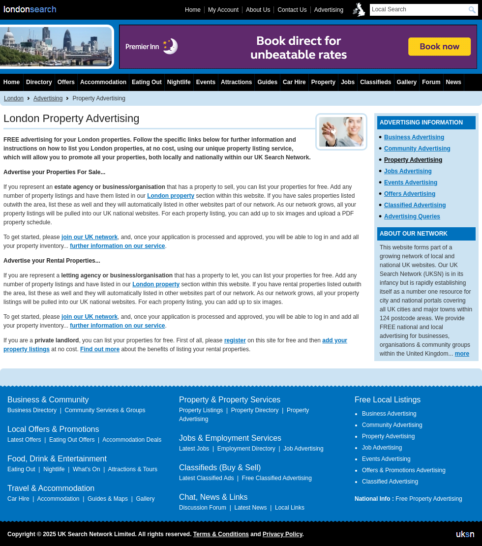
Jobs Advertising (408, 171)
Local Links (289, 507)
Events (205, 82)
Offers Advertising (409, 193)
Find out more (100, 349)
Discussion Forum (202, 507)
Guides (267, 82)
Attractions (236, 82)
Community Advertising (417, 148)
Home (11, 82)
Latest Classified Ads (206, 478)
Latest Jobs (194, 448)
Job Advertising (303, 448)
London (14, 98)
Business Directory (32, 410)
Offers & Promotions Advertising (404, 470)
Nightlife (179, 82)
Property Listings (201, 410)
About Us (258, 9)
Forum (431, 82)
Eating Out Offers (72, 439)
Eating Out (147, 82)
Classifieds (375, 82)
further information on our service (117, 246)
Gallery (407, 82)
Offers (66, 82)
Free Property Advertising (428, 498)
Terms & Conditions (221, 534)
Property (323, 82)
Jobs (348, 82)
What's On (86, 469)
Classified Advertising (415, 205)
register (235, 340)
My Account (223, 9)
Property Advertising (413, 159)
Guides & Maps (108, 498)
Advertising (47, 98)
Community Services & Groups (104, 410)
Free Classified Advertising (277, 478)
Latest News (250, 507)
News (453, 82)
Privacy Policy (282, 534)
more (462, 353)
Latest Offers (24, 439)
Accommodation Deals (131, 439)
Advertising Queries (412, 216)
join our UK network (89, 237)
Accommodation (103, 82)
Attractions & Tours (132, 469)
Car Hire (294, 82)
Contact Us (291, 9)
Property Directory (255, 410)
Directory (39, 82)
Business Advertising (414, 137)
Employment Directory (246, 448)
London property (170, 195)
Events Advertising (410, 182)
